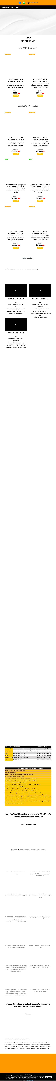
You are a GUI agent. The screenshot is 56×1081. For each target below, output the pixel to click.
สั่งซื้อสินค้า (15, 95)
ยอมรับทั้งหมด (49, 1077)
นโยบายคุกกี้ (10, 1078)
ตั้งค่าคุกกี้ (41, 1077)
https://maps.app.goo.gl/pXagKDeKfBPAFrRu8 (17, 921)
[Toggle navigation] (54, 7)
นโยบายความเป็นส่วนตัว (32, 1077)
